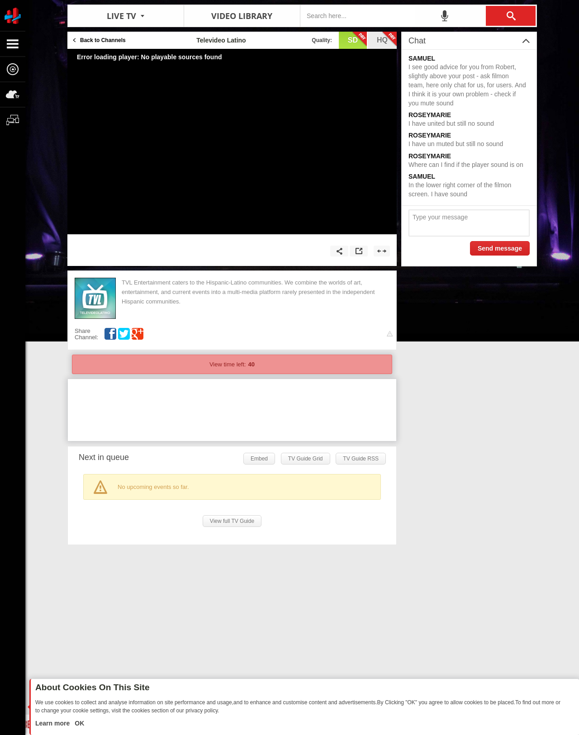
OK (78, 723)
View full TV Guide (232, 521)
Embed (259, 458)
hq (387, 39)
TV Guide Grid (305, 458)
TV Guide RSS (361, 458)
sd (357, 39)
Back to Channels (103, 40)
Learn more (53, 723)
